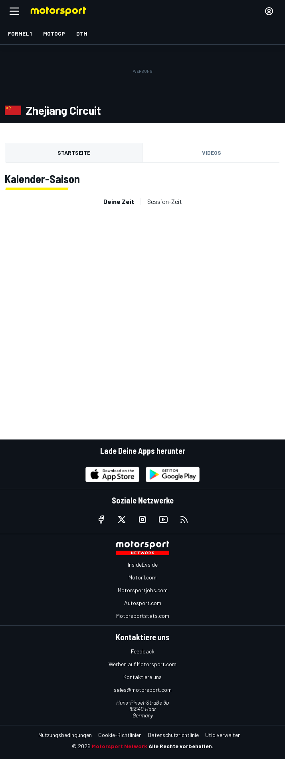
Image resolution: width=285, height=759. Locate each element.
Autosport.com (142, 602)
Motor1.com (142, 577)
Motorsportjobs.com (143, 590)
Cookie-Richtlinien (120, 734)
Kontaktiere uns (142, 676)
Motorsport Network (119, 746)
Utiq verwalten (223, 734)
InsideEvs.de (143, 564)
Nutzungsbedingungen (65, 734)
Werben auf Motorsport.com (142, 664)
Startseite (73, 152)
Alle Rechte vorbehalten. (181, 746)
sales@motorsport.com (143, 689)
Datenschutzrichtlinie (173, 734)
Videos (211, 152)
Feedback (142, 651)
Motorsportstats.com (142, 615)
